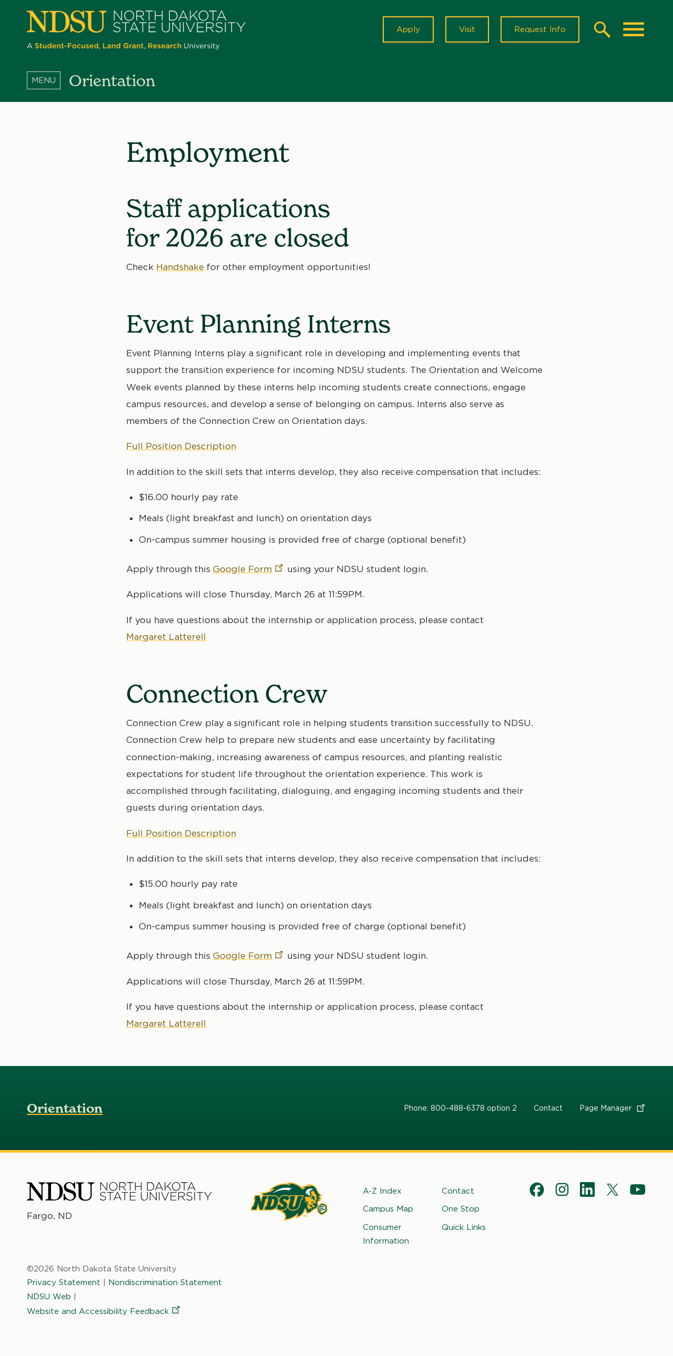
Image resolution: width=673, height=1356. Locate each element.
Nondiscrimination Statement (165, 1282)
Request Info (540, 29)
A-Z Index (382, 1191)
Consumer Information (386, 1233)
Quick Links (464, 1226)
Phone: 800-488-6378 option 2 (460, 1108)
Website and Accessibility (104, 1311)
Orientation (65, 1108)
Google (248, 569)
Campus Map (388, 1209)
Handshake (180, 267)
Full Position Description (181, 446)
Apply (408, 29)
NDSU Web (49, 1296)
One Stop (461, 1209)
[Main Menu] (633, 29)
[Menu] (48, 80)
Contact (548, 1108)
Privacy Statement (63, 1282)
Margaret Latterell (166, 637)
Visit (467, 29)
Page (612, 1108)
